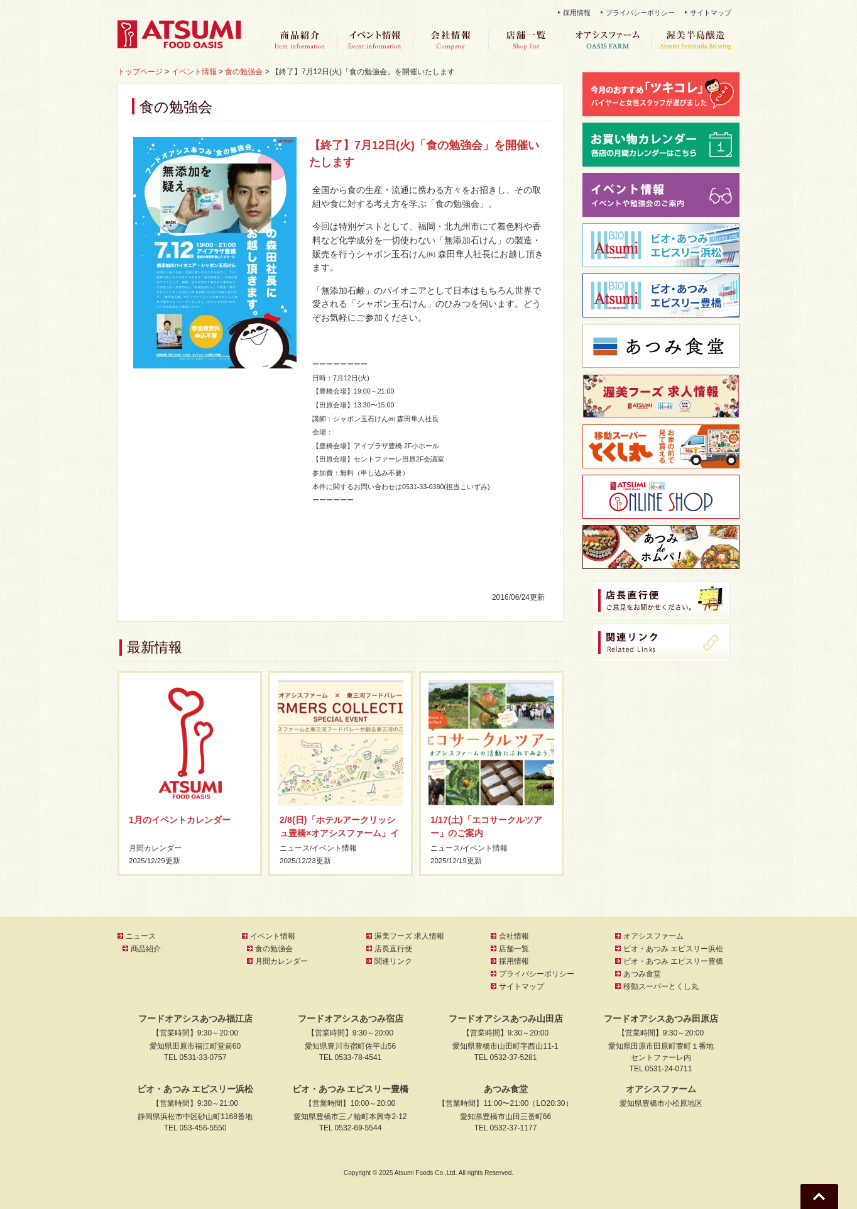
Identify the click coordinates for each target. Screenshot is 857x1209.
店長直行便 (393, 948)
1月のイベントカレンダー (180, 820)
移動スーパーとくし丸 (661, 986)
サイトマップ (710, 12)
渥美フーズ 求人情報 (409, 936)
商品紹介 (299, 40)
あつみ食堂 (642, 973)
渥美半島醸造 (696, 40)
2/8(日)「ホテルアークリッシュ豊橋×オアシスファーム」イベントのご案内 (339, 833)
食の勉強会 (274, 948)
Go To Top (819, 1196)
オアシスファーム (608, 40)
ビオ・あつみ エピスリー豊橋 (673, 961)
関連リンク (393, 961)
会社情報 (450, 40)
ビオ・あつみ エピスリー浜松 (673, 948)
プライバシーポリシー (640, 12)
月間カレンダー (155, 848)
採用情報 (577, 12)
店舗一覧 (526, 40)
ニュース (295, 848)
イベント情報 (375, 40)
